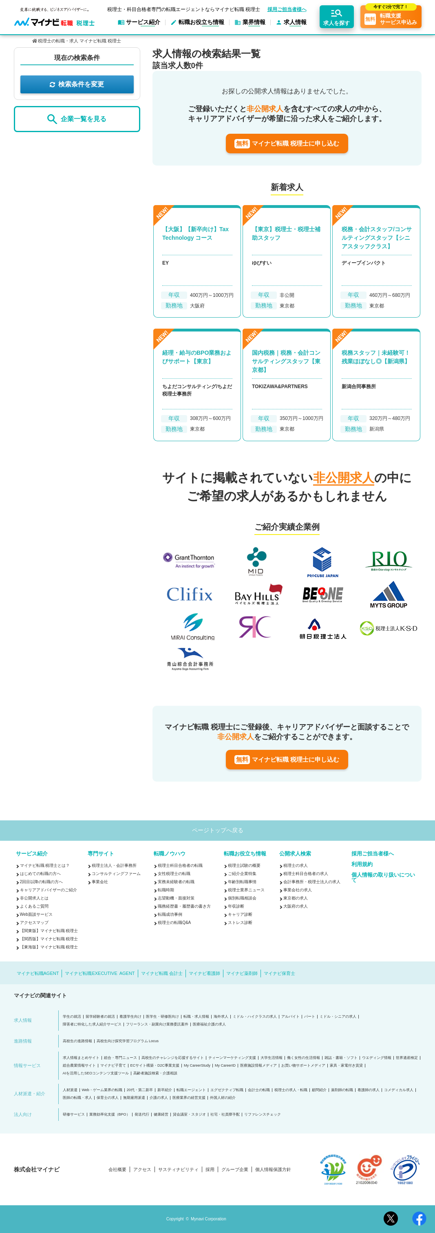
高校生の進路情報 (77, 1041)
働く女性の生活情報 (303, 1058)
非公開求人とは (34, 898)
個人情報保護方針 (273, 1169)
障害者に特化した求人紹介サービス (92, 1024)
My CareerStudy (197, 1065)
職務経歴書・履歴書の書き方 (184, 906)
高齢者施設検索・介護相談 (155, 1073)
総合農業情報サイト (79, 1065)
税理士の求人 (295, 865)
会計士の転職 (259, 1090)
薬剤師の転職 (342, 1090)
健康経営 (161, 1114)
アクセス (142, 1169)
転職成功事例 (170, 914)
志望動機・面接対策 (176, 898)
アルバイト (290, 1017)
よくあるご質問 (34, 906)
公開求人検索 (295, 853)
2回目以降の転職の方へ (41, 881)
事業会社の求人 (297, 890)
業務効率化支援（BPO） (109, 1114)
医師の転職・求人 (77, 1098)
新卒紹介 (164, 1090)
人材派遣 (70, 1090)
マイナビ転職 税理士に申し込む (286, 143)
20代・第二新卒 (140, 1090)
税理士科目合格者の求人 (305, 873)
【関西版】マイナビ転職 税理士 (49, 939)
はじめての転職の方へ (40, 873)
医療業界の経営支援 (188, 1098)
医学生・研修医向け (162, 1017)
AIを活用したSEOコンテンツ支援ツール (96, 1073)
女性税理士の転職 (174, 873)
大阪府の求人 (295, 906)
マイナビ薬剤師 (242, 973)
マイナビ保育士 (279, 973)
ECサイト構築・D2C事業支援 (155, 1065)
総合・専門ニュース (120, 1058)
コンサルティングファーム (116, 873)
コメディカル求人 (398, 1090)
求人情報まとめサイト (81, 1058)
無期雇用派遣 (134, 1098)
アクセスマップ (34, 922)
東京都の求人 (295, 898)
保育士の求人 (108, 1098)
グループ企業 (234, 1169)
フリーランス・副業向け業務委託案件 (157, 1024)
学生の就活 (72, 1017)
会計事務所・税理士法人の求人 (311, 881)
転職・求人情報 (196, 1017)
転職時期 (166, 890)
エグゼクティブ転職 (226, 1090)
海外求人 (221, 1017)
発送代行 (142, 1114)
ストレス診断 (240, 922)
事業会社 (100, 881)
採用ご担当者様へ (287, 9)
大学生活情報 (272, 1058)
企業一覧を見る (76, 119)
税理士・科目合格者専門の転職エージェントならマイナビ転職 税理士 (183, 9)
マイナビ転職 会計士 (162, 973)
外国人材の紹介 (223, 1098)
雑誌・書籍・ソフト (341, 1058)
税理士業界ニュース (246, 890)
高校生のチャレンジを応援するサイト (172, 1058)
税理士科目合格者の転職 (180, 865)
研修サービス (74, 1114)
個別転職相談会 (242, 898)
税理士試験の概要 (244, 865)
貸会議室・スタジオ (189, 1114)
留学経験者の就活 (100, 1017)
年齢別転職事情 (242, 881)
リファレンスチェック (262, 1114)
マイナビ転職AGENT (38, 973)
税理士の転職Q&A (174, 922)
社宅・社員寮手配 (225, 1114)
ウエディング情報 (376, 1058)
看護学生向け (130, 1017)
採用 (209, 1169)
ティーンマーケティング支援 (232, 1058)
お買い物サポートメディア (303, 1065)
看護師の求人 (369, 1090)
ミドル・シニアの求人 (338, 1017)
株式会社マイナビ (37, 1169)
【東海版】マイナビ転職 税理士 (49, 947)
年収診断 (236, 906)
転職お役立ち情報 (245, 853)
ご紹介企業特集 (242, 873)
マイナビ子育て (113, 1065)
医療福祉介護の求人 (209, 1024)
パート (309, 1017)
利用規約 (362, 864)
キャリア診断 (240, 914)
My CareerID (225, 1065)
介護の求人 (159, 1098)
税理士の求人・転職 (290, 1090)
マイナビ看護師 (204, 973)
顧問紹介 (319, 1090)
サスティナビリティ (178, 1169)
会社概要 (117, 1169)
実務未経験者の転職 (176, 881)
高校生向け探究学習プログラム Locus (128, 1041)
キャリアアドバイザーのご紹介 (48, 890)
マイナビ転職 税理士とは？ (45, 865)
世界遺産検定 (407, 1058)
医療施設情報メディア (258, 1065)
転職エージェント (191, 1090)
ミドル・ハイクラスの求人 (255, 1017)
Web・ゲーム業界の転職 (102, 1090)
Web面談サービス (36, 914)
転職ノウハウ (169, 853)
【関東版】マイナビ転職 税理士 (49, 930)
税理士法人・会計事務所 (114, 865)
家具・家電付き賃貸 (346, 1065)
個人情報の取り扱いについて (383, 877)
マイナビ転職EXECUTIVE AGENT (100, 973)
